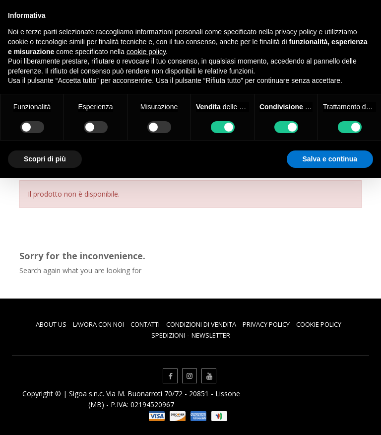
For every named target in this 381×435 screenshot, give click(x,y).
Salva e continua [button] (330, 159)
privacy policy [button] (296, 32)
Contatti (145, 324)
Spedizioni (168, 335)
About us (51, 324)
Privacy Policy (266, 324)
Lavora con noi (98, 324)
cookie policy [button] (146, 52)
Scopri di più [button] (45, 159)
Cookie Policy (318, 324)
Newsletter (210, 335)
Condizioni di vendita (201, 324)
